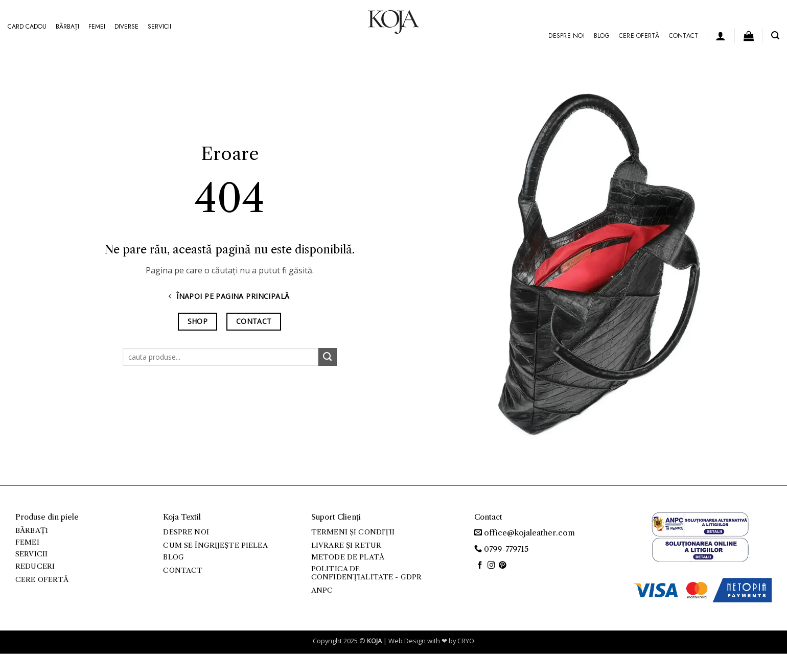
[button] (720, 36)
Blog (602, 35)
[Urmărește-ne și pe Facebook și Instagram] (491, 566)
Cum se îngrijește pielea (215, 545)
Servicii (159, 26)
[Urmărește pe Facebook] (480, 566)
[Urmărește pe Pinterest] (502, 566)
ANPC (322, 590)
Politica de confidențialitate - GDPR (366, 573)
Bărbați (67, 26)
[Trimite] (327, 357)
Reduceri (35, 566)
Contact (684, 35)
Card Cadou (27, 26)
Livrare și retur (346, 545)
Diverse (126, 26)
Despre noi (566, 35)
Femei (96, 26)
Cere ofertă (639, 35)
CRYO (465, 640)
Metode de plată (347, 557)
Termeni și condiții (353, 532)
